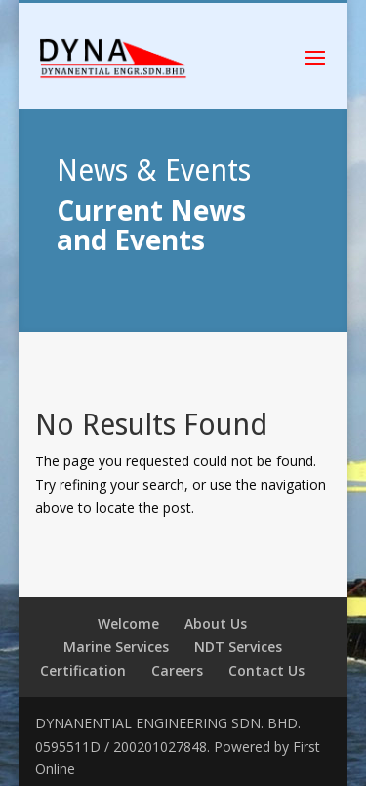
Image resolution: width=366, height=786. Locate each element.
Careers (177, 670)
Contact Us (266, 670)
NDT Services (238, 646)
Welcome (128, 623)
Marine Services (116, 646)
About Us (215, 623)
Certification (83, 670)
